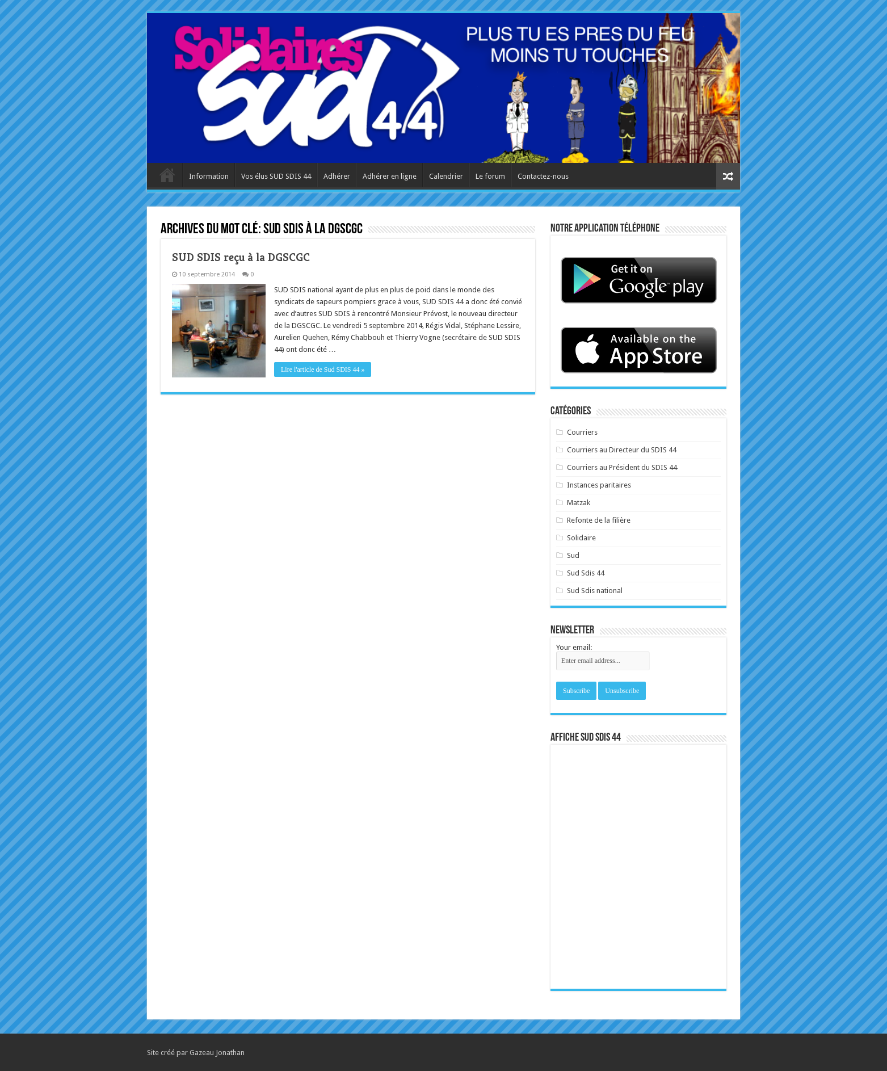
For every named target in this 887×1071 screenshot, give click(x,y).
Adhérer (336, 176)
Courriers (582, 432)
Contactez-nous (543, 176)
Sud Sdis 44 (585, 573)
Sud (573, 555)
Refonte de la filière (598, 520)
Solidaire (581, 538)
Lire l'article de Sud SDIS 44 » (322, 369)
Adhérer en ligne (390, 176)
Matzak (578, 502)
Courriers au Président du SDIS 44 (622, 467)
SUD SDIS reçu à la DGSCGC (241, 257)
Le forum (490, 176)
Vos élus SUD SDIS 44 (276, 176)
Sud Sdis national (595, 590)
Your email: (574, 647)
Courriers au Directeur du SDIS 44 (621, 450)
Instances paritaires (599, 485)
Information (209, 176)
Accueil (167, 175)
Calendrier (446, 176)
